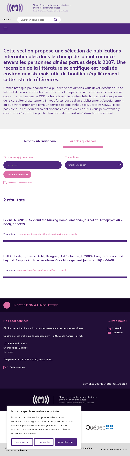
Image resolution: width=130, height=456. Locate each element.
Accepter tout (65, 442)
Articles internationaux (40, 141)
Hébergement (23, 234)
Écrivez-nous (17, 367)
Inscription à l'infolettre (36, 305)
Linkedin (115, 328)
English (6, 19)
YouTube (115, 332)
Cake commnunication (114, 449)
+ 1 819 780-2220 (27, 359)
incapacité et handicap (42, 234)
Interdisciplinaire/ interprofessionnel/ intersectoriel (41, 270)
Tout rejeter (43, 442)
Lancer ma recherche (17, 174)
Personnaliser (22, 442)
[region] (44, 427)
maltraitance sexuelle (67, 234)
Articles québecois (83, 141)
